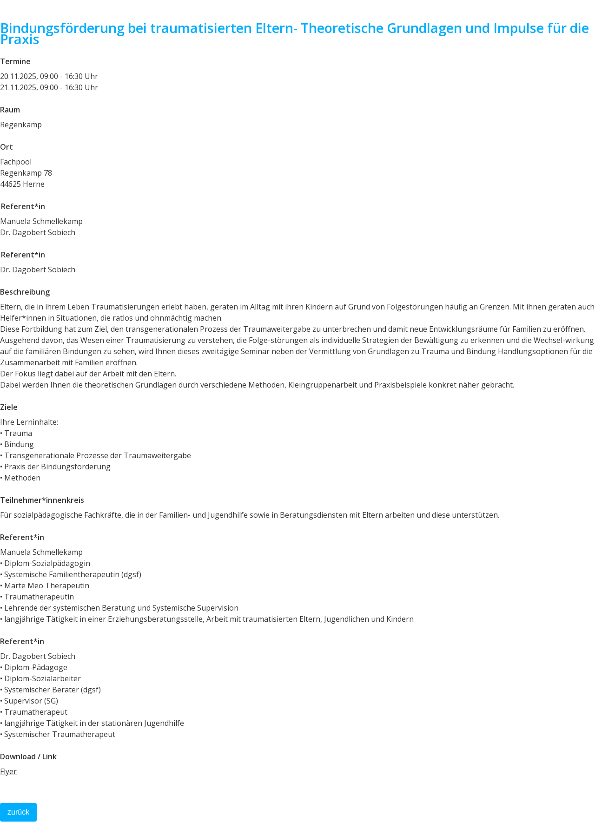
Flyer (8, 771)
